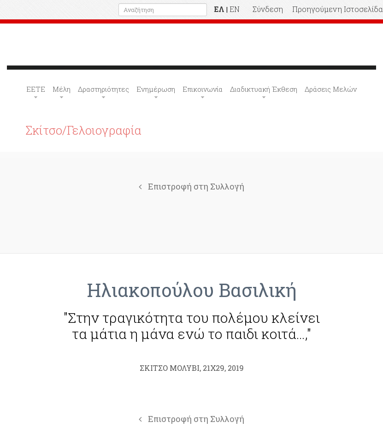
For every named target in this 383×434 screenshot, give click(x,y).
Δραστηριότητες (103, 89)
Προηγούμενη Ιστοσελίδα (337, 9)
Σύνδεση (268, 9)
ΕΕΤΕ (35, 89)
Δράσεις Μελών (331, 89)
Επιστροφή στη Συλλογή (191, 186)
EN (235, 9)
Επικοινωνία (203, 89)
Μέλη (62, 89)
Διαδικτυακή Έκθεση (263, 89)
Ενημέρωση (155, 89)
